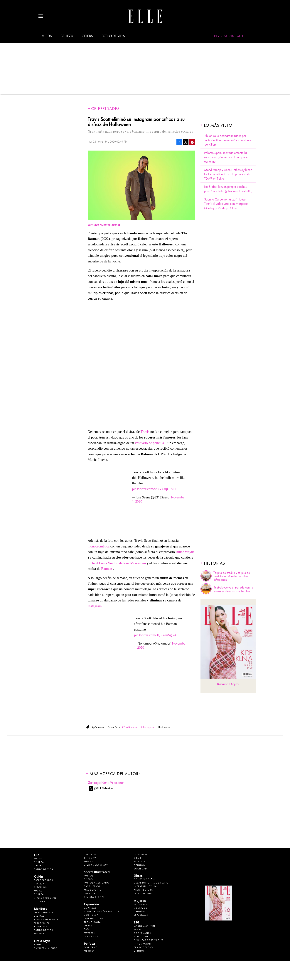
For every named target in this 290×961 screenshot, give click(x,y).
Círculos (40, 887)
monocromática (98, 546)
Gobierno (91, 947)
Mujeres (89, 932)
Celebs (87, 36)
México (89, 951)
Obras (88, 925)
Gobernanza (142, 933)
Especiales (141, 915)
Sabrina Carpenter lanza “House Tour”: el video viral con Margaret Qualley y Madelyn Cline (226, 204)
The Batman (130, 727)
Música (89, 861)
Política (89, 944)
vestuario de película (149, 443)
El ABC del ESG (143, 947)
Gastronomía (43, 912)
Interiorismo (143, 893)
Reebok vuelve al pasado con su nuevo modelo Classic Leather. (233, 589)
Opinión (139, 865)
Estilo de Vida (43, 930)
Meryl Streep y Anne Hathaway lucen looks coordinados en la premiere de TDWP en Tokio (228, 174)
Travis (145, 432)
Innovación (142, 944)
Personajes (42, 923)
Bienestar (40, 926)
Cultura (39, 901)
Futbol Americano (96, 882)
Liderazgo (141, 908)
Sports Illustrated (97, 872)
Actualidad (141, 904)
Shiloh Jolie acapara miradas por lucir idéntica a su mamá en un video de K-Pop (228, 140)
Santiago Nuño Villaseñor (106, 782)
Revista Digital (228, 684)
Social (138, 929)
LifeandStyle (92, 936)
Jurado (39, 933)
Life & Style (42, 941)
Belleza (67, 36)
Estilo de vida (113, 36)
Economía (91, 915)
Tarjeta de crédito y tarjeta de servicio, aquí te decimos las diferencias (231, 576)
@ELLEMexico (103, 788)
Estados (139, 861)
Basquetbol (92, 886)
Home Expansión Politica (101, 911)
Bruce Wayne (185, 552)
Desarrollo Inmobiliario (151, 882)
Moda (46, 36)
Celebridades (105, 108)
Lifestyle (90, 893)
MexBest (40, 909)
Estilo (38, 944)
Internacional (94, 918)
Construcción (144, 879)
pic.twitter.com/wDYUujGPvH (154, 489)
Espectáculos (43, 880)
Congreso (141, 854)
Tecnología (92, 922)
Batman (106, 569)
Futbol (88, 875)
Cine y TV (90, 858)
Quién (38, 876)
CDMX (137, 858)
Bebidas (39, 916)
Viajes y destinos (46, 919)
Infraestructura (145, 886)
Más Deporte (92, 889)
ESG (86, 929)
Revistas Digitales (229, 36)
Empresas (90, 908)
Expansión (91, 904)
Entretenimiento (46, 948)
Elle (36, 855)
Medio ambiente (145, 926)
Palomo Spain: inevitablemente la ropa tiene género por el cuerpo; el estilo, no (226, 157)
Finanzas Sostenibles (148, 940)
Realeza (39, 883)
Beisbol (89, 879)
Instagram (95, 606)
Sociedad (140, 868)
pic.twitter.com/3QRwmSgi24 (155, 635)
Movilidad (141, 936)
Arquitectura (143, 889)
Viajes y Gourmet (46, 898)
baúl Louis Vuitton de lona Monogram (119, 563)
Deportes (90, 854)
